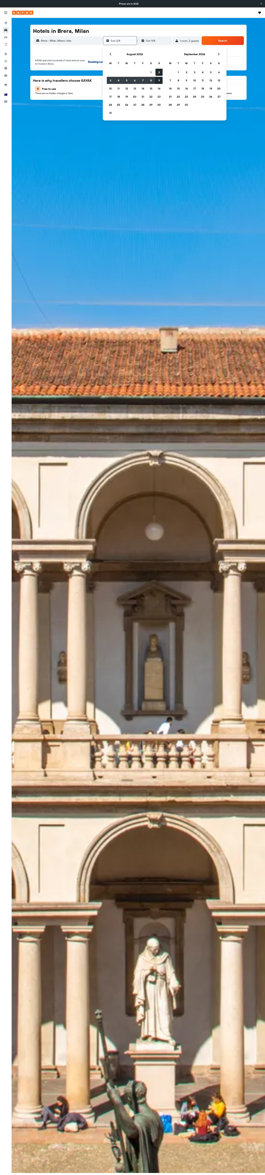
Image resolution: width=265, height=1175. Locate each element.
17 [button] (110, 96)
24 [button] (110, 104)
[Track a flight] (5, 61)
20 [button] (134, 96)
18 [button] (118, 96)
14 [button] (143, 88)
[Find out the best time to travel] (5, 68)
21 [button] (143, 96)
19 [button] (126, 96)
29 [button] (150, 104)
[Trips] (5, 85)
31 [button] (110, 113)
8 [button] (151, 80)
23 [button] (159, 96)
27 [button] (134, 104)
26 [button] (126, 104)
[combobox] (70, 40)
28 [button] (142, 104)
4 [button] (118, 80)
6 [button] (135, 80)
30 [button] (159, 104)
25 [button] (118, 104)
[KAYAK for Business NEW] (5, 75)
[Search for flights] (5, 23)
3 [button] (110, 80)
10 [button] (110, 88)
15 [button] (151, 88)
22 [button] (150, 96)
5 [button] (126, 80)
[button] (261, 3)
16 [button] (159, 88)
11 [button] (118, 88)
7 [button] (142, 80)
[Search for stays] (5, 30)
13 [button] (135, 88)
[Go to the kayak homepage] (22, 13)
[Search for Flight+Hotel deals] (5, 44)
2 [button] (159, 72)
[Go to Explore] (5, 54)
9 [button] (159, 80)
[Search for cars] (5, 37)
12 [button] (126, 88)
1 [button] (150, 72)
